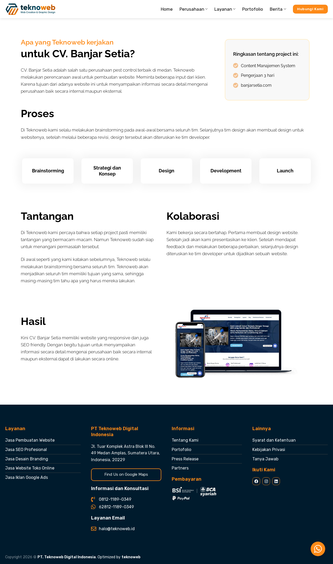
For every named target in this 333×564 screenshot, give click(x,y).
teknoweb (130, 557)
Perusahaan (194, 9)
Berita (278, 9)
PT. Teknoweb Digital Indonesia (66, 557)
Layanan (224, 9)
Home (167, 9)
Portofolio (252, 9)
